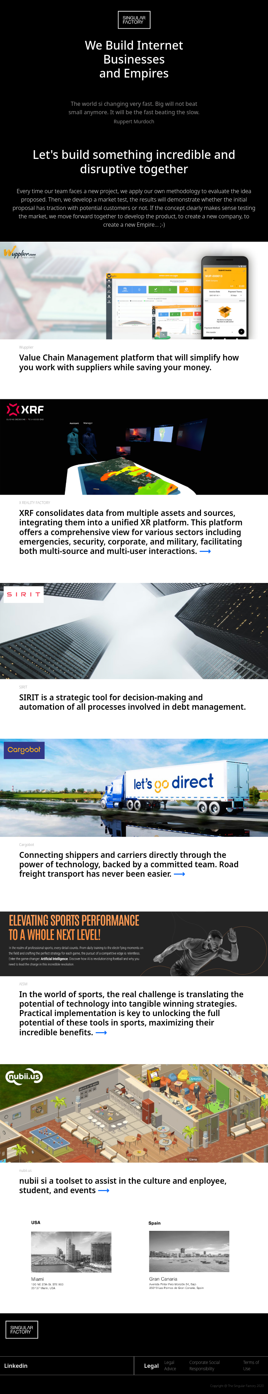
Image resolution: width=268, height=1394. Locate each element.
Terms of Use (251, 1365)
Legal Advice (170, 1365)
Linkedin (16, 1366)
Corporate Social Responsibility (204, 1365)
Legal (151, 1366)
